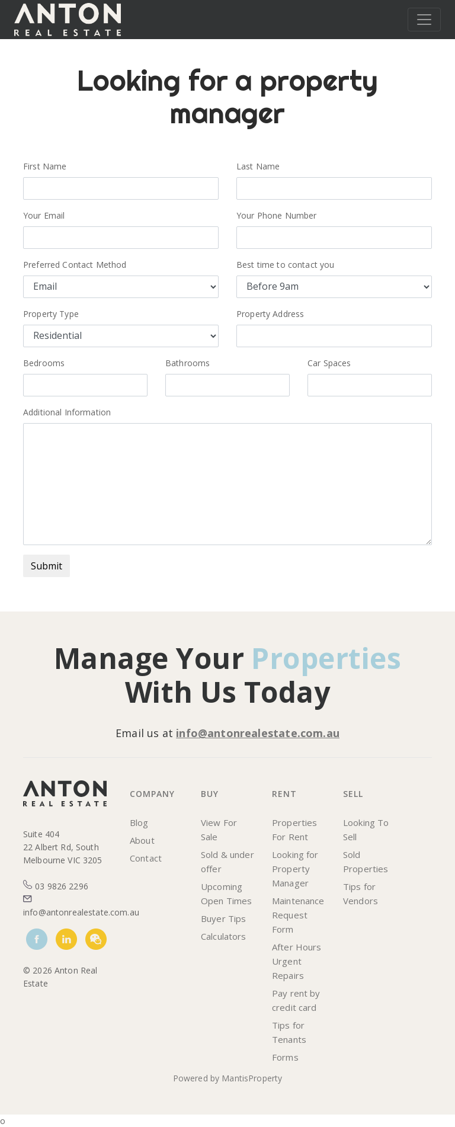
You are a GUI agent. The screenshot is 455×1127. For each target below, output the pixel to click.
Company (152, 793)
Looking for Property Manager (295, 869)
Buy (210, 793)
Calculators (223, 936)
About (142, 840)
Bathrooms (187, 363)
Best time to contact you (285, 264)
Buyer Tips (223, 918)
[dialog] (433, 1103)
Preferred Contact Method (74, 264)
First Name (48, 166)
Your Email (50, 215)
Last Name (261, 166)
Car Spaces (329, 363)
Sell (353, 793)
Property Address (270, 313)
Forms (285, 1057)
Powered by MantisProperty (228, 1078)
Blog (139, 822)
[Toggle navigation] (424, 19)
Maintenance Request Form (298, 915)
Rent (284, 793)
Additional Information (67, 412)
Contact (146, 858)
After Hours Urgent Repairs (297, 961)
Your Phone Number (276, 215)
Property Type (51, 313)
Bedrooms (44, 363)
